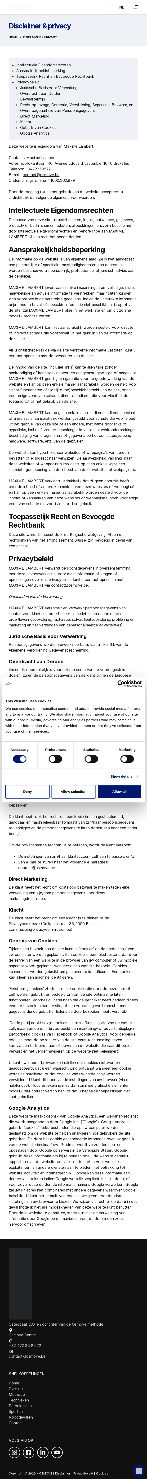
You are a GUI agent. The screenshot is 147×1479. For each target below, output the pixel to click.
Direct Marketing (34, 116)
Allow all (119, 792)
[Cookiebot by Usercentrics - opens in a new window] (121, 683)
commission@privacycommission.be (40, 929)
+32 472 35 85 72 (25, 1345)
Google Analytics (34, 133)
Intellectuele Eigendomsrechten (43, 65)
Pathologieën (20, 1405)
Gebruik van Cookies (38, 127)
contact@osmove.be (41, 174)
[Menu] (136, 7)
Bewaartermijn (32, 99)
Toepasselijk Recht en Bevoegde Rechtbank (55, 76)
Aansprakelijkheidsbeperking (40, 70)
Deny (27, 792)
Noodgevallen (21, 1417)
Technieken (19, 1400)
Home (14, 1383)
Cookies (102, 1473)
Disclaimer (62, 1473)
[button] (115, 7)
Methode (17, 1394)
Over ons (17, 1388)
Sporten (16, 1411)
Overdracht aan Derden (40, 93)
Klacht (25, 121)
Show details (122, 776)
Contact (16, 1422)
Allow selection (73, 792)
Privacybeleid (28, 82)
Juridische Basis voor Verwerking (48, 87)
